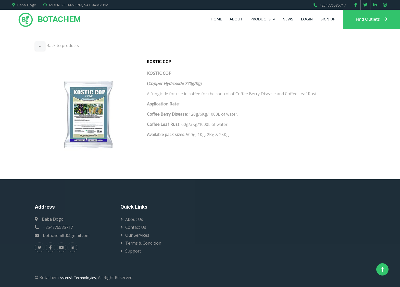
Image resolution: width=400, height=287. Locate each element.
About (236, 18)
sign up (327, 18)
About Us (134, 219)
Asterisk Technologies (78, 277)
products (261, 18)
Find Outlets (372, 19)
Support (133, 251)
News (288, 18)
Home (216, 18)
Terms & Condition (143, 243)
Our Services (137, 235)
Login (307, 18)
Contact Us (135, 227)
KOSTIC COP (159, 61)
